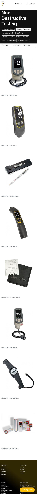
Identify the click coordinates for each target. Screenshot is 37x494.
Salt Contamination (9, 41)
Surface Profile (23, 41)
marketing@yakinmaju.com (27, 486)
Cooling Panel (5, 486)
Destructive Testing (6, 490)
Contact (3, 471)
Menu (32, 4)
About (3, 468)
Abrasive (3, 485)
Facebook (22, 471)
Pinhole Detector (22, 37)
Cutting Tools (5, 488)
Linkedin (22, 468)
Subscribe (18, 4)
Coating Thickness (23, 29)
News (3, 473)
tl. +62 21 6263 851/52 (25, 485)
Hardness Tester (8, 37)
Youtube (22, 469)
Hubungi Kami (27, 490)
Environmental (7, 33)
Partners (3, 474)
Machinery (4, 492)
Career (3, 469)
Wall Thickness (7, 44)
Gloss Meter (19, 33)
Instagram (22, 473)
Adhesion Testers (8, 29)
